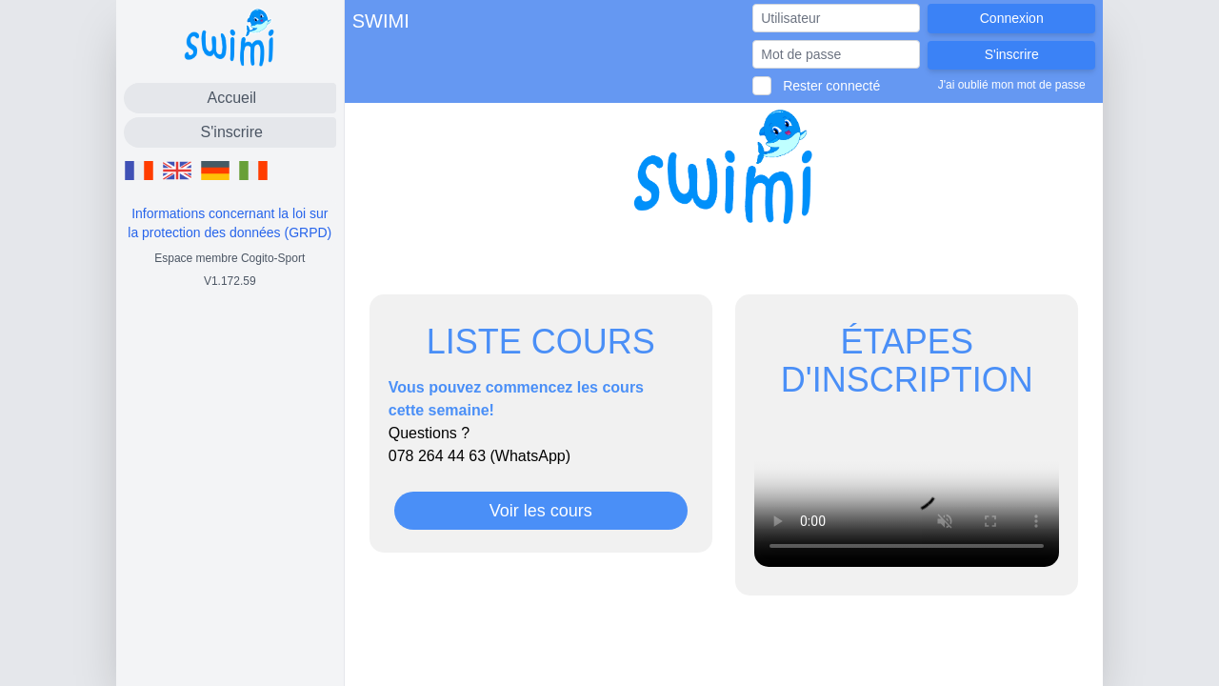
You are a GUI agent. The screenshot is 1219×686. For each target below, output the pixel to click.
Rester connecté (831, 85)
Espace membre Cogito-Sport (229, 258)
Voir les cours (541, 510)
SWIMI (381, 20)
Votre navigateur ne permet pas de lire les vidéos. (906, 490)
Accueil (231, 98)
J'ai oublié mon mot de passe (1012, 84)
